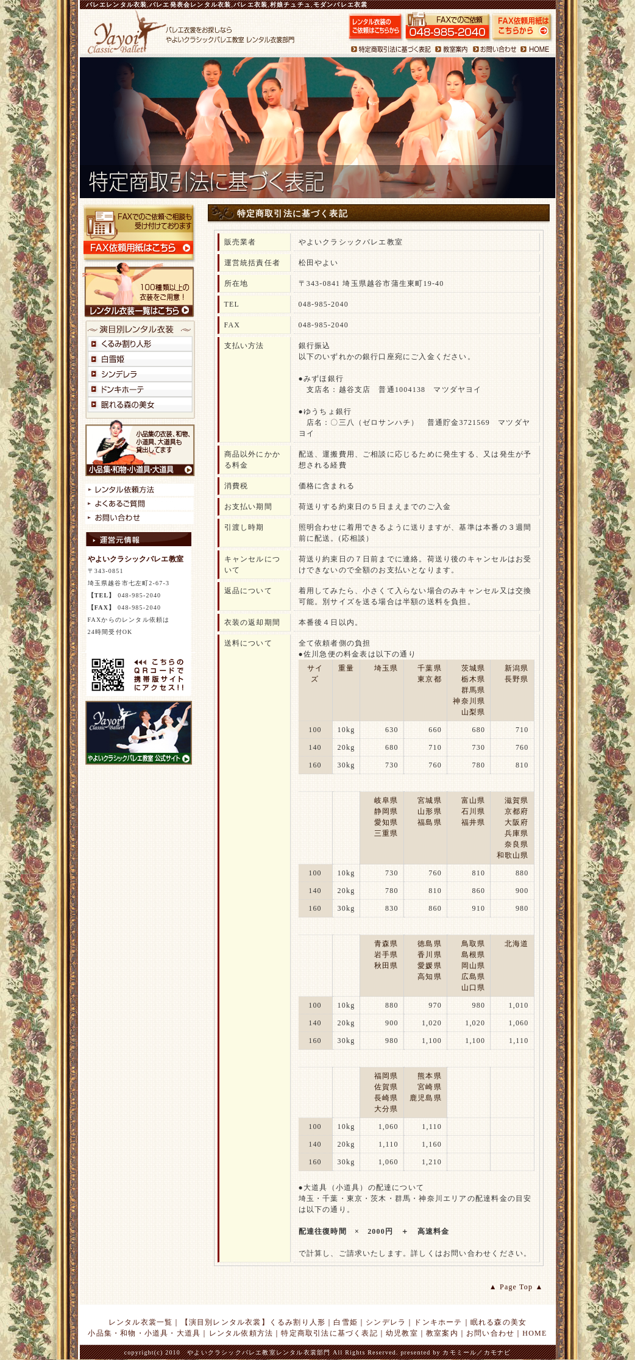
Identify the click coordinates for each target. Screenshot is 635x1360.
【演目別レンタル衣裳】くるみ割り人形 (253, 1322)
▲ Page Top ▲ (516, 1287)
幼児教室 (402, 1333)
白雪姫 (345, 1322)
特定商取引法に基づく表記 (329, 1333)
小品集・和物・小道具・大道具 (144, 1333)
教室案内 (442, 1333)
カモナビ (497, 1352)
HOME (534, 1333)
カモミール (459, 1352)
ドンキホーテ (438, 1322)
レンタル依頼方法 (241, 1333)
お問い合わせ (490, 1333)
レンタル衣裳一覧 (140, 1322)
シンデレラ (386, 1322)
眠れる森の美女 (498, 1322)
